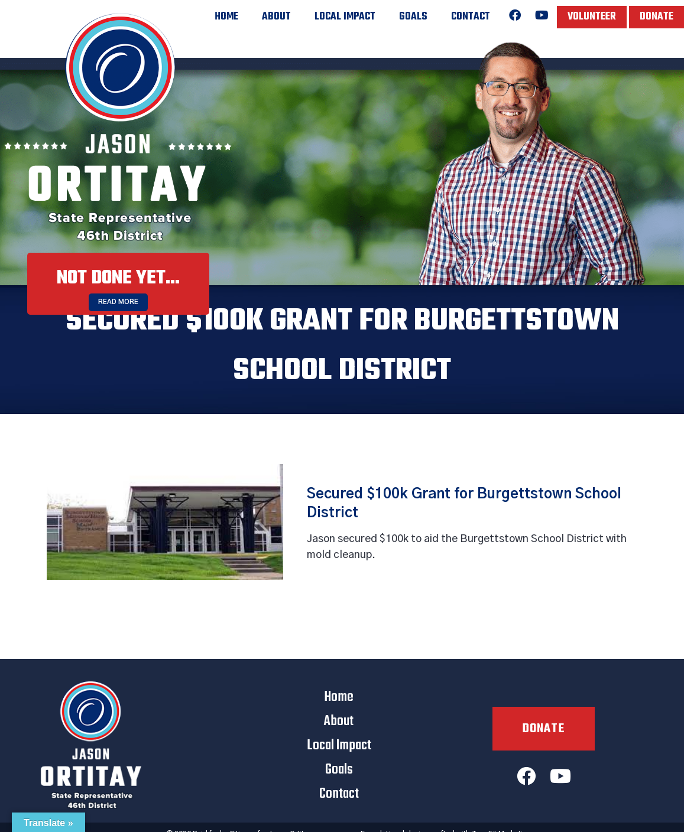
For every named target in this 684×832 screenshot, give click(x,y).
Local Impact (345, 16)
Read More (118, 302)
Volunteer (592, 16)
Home (226, 16)
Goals (413, 16)
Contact (470, 16)
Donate (656, 16)
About (276, 16)
